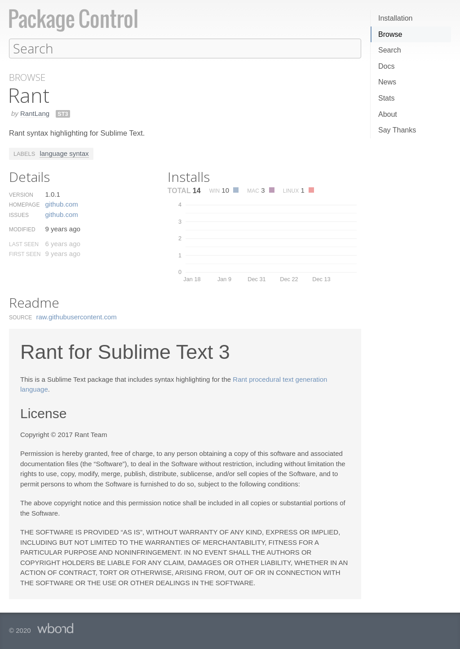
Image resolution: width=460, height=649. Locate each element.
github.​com (61, 204)
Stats (386, 98)
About (387, 114)
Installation (395, 18)
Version (21, 194)
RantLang (34, 113)
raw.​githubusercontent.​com (76, 316)
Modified (22, 229)
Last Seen (24, 244)
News (387, 82)
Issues (19, 215)
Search (389, 50)
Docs (386, 66)
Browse (390, 34)
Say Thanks (397, 130)
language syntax (64, 153)
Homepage (24, 204)
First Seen (24, 254)
